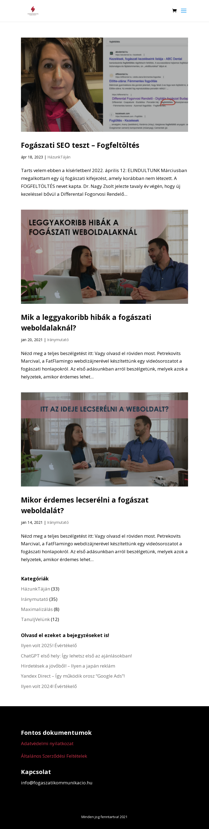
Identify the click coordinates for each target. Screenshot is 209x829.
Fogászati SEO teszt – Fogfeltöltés (80, 145)
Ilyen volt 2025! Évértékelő (49, 645)
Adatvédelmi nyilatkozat (47, 743)
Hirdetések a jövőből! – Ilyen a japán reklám (68, 666)
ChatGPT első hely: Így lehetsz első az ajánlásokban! (76, 656)
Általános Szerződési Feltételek (54, 756)
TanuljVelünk (35, 619)
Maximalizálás (37, 609)
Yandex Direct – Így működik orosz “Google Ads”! (73, 676)
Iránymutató (58, 339)
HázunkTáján (58, 157)
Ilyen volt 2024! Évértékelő (49, 686)
